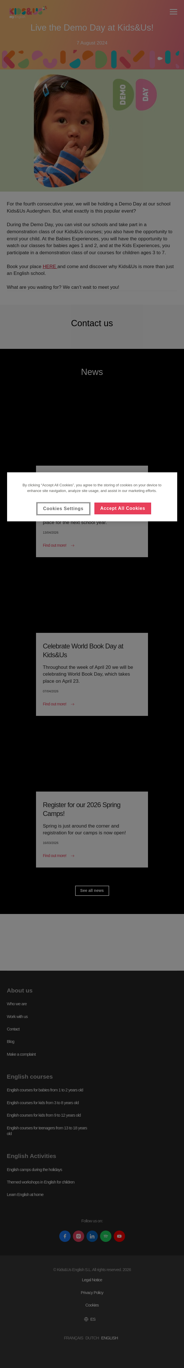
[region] (92, 496)
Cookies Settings (63, 508)
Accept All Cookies (122, 508)
